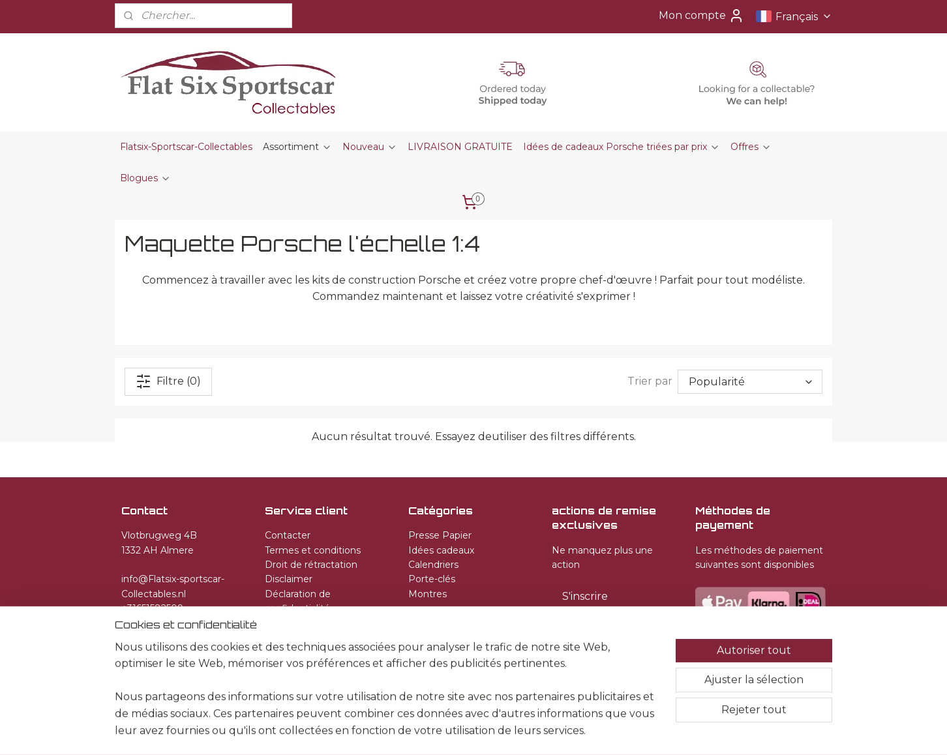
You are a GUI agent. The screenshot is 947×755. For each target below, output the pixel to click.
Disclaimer (288, 579)
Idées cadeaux (441, 550)
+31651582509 (152, 608)
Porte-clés (431, 579)
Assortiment (297, 147)
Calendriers (433, 564)
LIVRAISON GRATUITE (460, 147)
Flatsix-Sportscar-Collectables (186, 147)
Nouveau (369, 147)
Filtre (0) (168, 381)
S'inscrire (585, 596)
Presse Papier (440, 535)
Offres (751, 147)
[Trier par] (750, 381)
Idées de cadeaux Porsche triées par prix (621, 147)
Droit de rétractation (311, 564)
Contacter (287, 535)
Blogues (145, 178)
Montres (427, 594)
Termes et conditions (313, 550)
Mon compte (701, 15)
